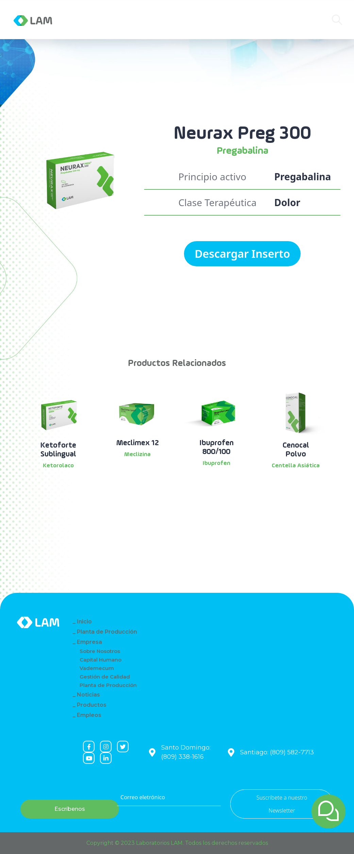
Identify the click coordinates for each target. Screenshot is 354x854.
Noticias (119, 19)
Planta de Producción (107, 632)
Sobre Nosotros (100, 651)
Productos (153, 19)
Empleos (89, 715)
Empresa (90, 19)
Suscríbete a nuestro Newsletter (281, 804)
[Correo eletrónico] (168, 797)
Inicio (84, 621)
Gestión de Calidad (105, 676)
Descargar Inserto (242, 253)
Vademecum (97, 668)
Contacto (191, 19)
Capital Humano (100, 659)
